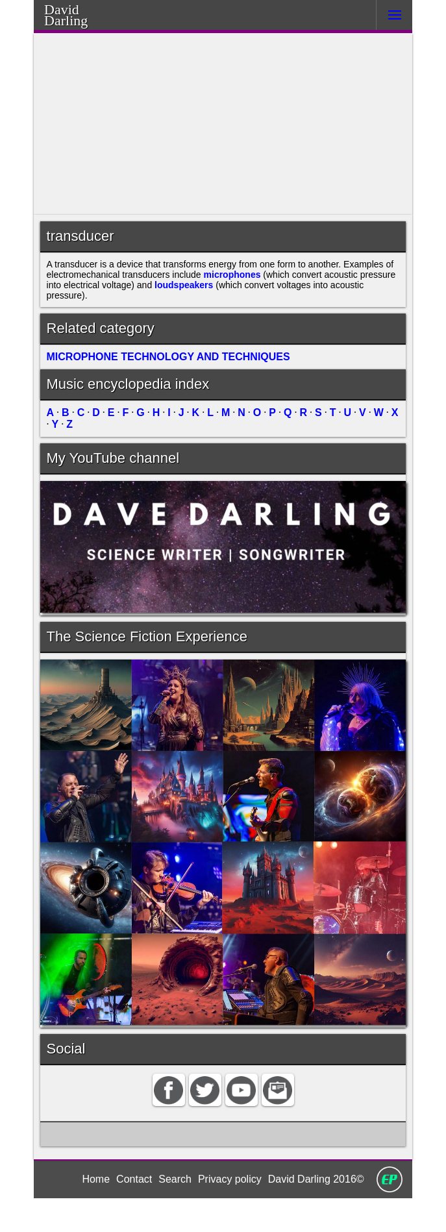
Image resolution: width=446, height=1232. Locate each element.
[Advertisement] (223, 124)
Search (173, 1212)
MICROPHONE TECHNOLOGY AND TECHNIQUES (163, 371)
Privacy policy (229, 1212)
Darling (82, 18)
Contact (132, 1212)
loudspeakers (267, 292)
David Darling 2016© (318, 1212)
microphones (293, 280)
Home (91, 1212)
